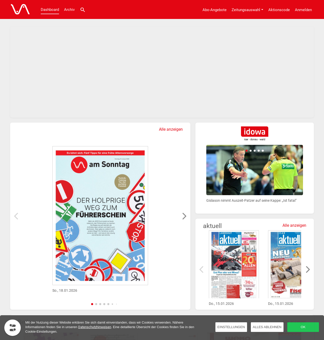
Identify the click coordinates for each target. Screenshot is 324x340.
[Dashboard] (19, 9)
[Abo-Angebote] (214, 9)
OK (303, 327)
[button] (92, 304)
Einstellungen (231, 327)
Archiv (69, 9)
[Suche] (83, 9)
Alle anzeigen (171, 129)
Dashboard (50, 9)
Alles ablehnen (267, 327)
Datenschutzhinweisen (94, 327)
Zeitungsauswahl (246, 10)
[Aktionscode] (279, 9)
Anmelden (303, 10)
